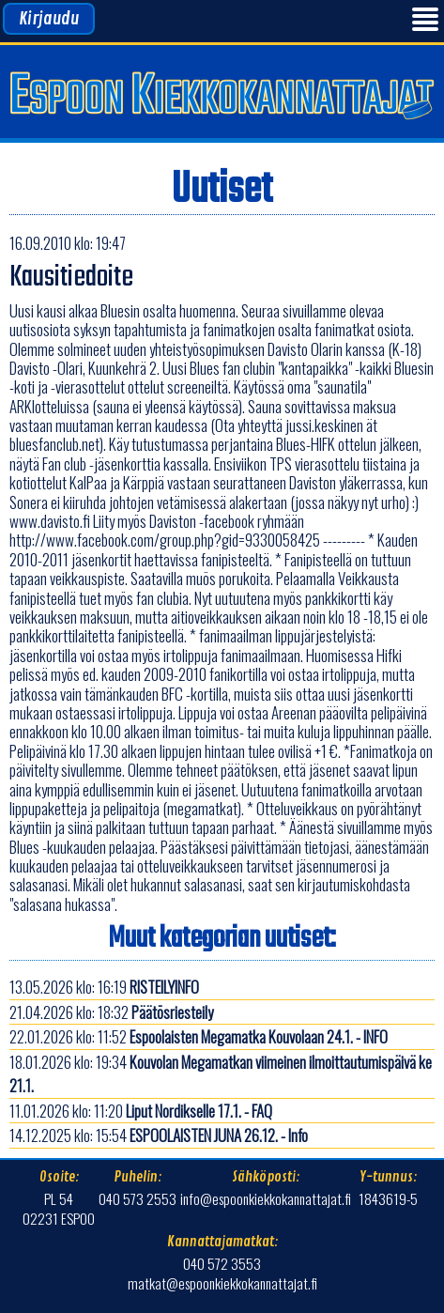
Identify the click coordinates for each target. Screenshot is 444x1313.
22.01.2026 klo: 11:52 (198, 1036)
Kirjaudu (49, 19)
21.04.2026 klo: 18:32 (111, 1012)
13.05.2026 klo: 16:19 (104, 986)
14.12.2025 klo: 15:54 (158, 1135)
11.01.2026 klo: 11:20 (140, 1110)
